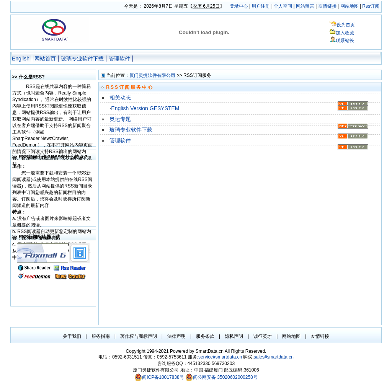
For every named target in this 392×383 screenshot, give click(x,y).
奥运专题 (120, 119)
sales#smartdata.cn (274, 357)
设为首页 (345, 25)
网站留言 (305, 6)
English (20, 58)
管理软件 (119, 58)
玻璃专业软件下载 (82, 58)
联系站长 (345, 40)
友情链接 (327, 6)
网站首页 (45, 58)
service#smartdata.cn (220, 357)
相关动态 (120, 98)
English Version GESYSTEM (145, 108)
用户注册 (261, 6)
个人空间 (283, 6)
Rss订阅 (370, 6)
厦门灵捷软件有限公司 (152, 75)
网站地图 (349, 6)
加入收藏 (345, 33)
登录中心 (239, 6)
